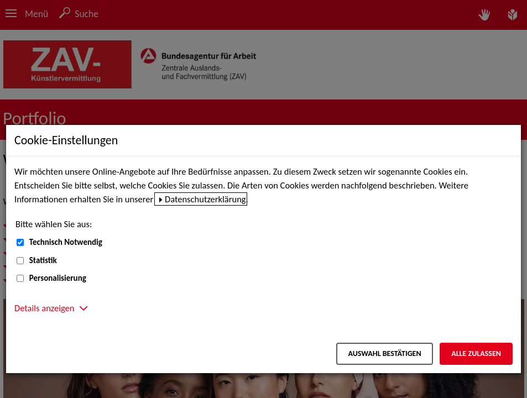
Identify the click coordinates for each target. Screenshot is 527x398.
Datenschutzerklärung (205, 199)
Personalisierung (57, 278)
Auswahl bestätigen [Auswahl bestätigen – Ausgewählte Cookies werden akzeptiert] (384, 353)
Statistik (43, 260)
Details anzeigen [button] (44, 307)
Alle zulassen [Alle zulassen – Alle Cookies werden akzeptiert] (476, 353)
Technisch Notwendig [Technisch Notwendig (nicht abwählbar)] (65, 242)
